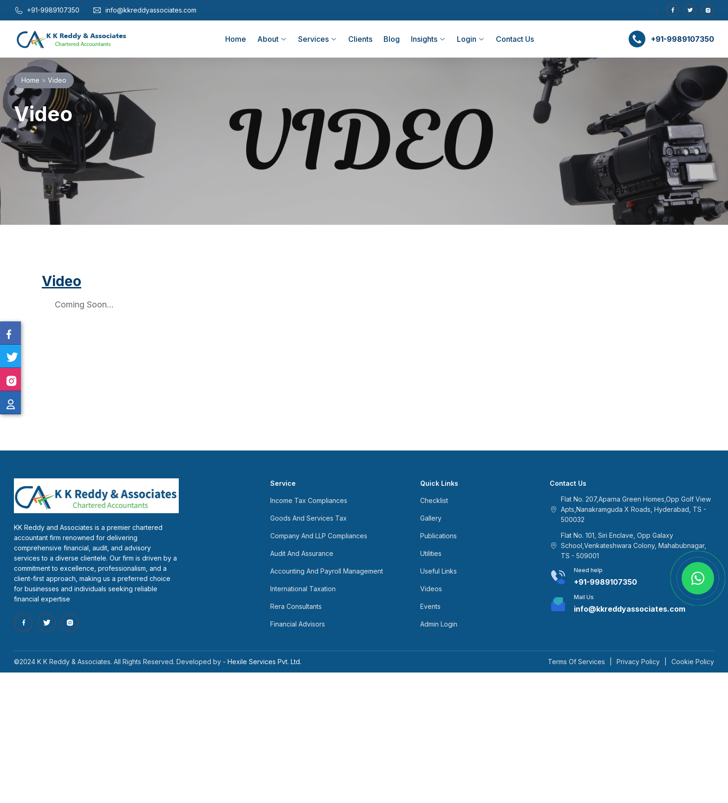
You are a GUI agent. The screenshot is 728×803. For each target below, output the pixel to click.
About (272, 39)
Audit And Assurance (301, 553)
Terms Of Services (576, 662)
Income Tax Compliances (308, 500)
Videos (431, 589)
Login (471, 39)
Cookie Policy (692, 662)
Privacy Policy (638, 662)
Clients (360, 39)
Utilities (431, 553)
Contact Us (515, 39)
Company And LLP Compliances (318, 536)
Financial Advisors (297, 624)
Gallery (431, 518)
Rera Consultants (296, 606)
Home (235, 39)
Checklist (434, 500)
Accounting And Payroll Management (326, 571)
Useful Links (438, 571)
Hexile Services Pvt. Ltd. (264, 662)
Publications (438, 536)
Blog (392, 39)
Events (430, 606)
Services (317, 39)
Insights (428, 39)
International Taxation (303, 589)
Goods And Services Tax (308, 518)
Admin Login (438, 624)
